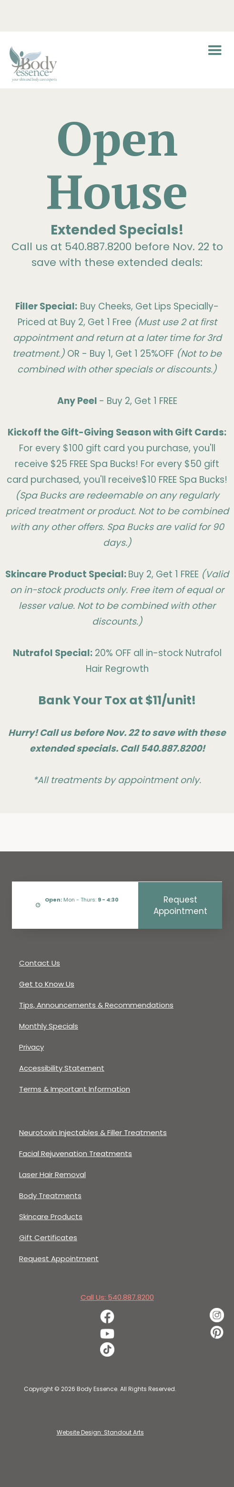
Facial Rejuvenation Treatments (75, 1153)
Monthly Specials (48, 1026)
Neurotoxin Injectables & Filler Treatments (93, 1132)
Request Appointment (180, 905)
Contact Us (39, 963)
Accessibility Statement (61, 1068)
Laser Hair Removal (52, 1174)
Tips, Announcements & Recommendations (96, 1005)
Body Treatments (50, 1195)
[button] (215, 51)
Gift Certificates (48, 1237)
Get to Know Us (46, 984)
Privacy (31, 1047)
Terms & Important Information (74, 1089)
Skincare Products (50, 1216)
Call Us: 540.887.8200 (117, 1297)
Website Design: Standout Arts (100, 1432)
